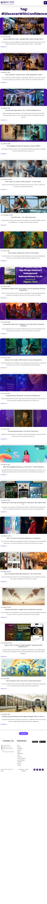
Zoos (18, 745)
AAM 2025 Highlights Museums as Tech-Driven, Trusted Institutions (23, 467)
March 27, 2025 (7, 536)
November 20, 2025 (8, 215)
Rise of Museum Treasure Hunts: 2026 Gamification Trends (23, 74)
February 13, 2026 (7, 179)
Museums (19, 747)
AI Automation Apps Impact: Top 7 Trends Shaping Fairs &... (23, 110)
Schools (19, 763)
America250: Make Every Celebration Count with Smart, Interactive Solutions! (23, 325)
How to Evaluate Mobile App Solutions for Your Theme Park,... (23, 574)
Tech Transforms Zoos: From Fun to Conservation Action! (23, 681)
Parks (18, 755)
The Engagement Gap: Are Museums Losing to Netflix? (23, 146)
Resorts (18, 751)
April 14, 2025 (6, 500)
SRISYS (2, 770)
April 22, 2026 (6, 108)
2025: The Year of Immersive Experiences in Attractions (23, 538)
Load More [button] (23, 733)
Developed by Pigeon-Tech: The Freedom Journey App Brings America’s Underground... (23, 289)
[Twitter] (40, 770)
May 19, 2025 (6, 464)
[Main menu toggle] (45, 2)
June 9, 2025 (6, 393)
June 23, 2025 (6, 286)
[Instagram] (43, 770)
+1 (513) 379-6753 (6, 745)
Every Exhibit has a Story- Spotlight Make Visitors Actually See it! (23, 39)
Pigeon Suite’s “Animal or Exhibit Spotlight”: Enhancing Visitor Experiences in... (23, 645)
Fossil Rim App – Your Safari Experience (23, 217)
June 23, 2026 (6, 36)
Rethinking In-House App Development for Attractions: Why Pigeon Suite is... (23, 503)
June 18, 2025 (6, 357)
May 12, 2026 (6, 72)
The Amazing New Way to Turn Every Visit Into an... (23, 431)
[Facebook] (37, 770)
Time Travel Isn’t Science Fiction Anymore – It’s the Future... (23, 181)
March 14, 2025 (7, 607)
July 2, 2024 (6, 678)
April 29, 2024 (6, 714)
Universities (19, 761)
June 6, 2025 (6, 429)
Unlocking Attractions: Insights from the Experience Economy (23, 609)
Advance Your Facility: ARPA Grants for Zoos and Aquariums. (23, 360)
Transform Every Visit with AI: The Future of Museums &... (23, 395)
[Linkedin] (34, 770)
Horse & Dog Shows (21, 758)
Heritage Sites (20, 753)
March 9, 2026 (6, 143)
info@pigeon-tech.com (7, 746)
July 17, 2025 (6, 250)
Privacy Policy (21, 769)
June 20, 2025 (6, 322)
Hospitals (19, 765)
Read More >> (4, 46)
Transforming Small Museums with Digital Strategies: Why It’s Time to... (23, 716)
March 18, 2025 (7, 571)
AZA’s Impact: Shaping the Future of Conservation (23, 253)
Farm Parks (19, 756)
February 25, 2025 (7, 643)
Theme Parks (19, 748)
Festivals (19, 750)
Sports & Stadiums (21, 760)
